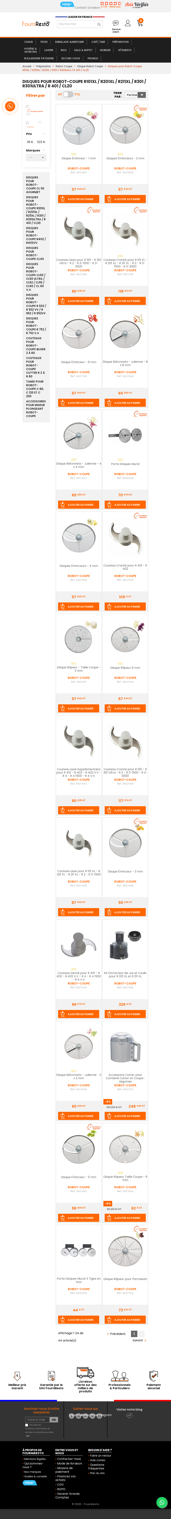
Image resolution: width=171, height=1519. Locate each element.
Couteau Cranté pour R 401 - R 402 (125, 567)
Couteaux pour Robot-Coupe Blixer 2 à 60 (35, 345)
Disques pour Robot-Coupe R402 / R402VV (36, 235)
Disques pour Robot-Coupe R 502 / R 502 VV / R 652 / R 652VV (36, 304)
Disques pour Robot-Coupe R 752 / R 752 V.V (36, 326)
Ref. (73, 172)
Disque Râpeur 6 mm (125, 668)
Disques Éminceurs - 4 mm (79, 566)
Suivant (140, 1340)
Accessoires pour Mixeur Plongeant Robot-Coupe (36, 409)
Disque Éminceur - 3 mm (125, 872)
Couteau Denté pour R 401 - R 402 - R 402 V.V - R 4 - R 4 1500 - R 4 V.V (78, 976)
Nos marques (32, 1472)
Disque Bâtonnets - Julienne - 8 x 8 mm (125, 363)
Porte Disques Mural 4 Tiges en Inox (79, 1280)
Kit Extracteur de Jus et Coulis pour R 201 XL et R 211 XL (125, 974)
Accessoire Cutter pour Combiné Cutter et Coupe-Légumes (125, 1078)
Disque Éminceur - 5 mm (78, 1177)
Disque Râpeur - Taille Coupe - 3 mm (79, 669)
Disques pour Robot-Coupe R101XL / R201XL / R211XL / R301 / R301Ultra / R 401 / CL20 (36, 210)
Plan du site (97, 1473)
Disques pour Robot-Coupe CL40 (35, 253)
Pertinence (136, 95)
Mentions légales (35, 1459)
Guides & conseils (35, 1476)
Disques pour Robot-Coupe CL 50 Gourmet (35, 185)
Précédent (116, 1334)
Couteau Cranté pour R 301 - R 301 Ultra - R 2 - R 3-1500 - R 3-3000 (125, 773)
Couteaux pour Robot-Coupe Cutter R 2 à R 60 (35, 367)
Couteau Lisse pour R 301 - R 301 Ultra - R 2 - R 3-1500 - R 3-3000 (78, 263)
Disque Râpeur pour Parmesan (125, 1279)
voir (28, 1436)
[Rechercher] (80, 24)
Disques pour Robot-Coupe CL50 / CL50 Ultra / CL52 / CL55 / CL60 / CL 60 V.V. (35, 277)
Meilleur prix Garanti (17, 1386)
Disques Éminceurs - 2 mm (125, 158)
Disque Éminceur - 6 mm (78, 362)
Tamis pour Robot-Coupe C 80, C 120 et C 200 (35, 389)
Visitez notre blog (129, 1409)
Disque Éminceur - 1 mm (79, 158)
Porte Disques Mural (125, 464)
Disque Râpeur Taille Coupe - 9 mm (125, 1178)
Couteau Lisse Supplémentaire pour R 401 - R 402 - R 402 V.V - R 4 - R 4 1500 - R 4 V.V (78, 773)
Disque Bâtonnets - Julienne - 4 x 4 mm (78, 465)
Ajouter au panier (80, 199)
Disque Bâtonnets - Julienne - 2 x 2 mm (78, 1076)
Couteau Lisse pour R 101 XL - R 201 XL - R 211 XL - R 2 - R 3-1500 (79, 873)
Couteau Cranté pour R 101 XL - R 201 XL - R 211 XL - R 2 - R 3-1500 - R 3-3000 (125, 263)
